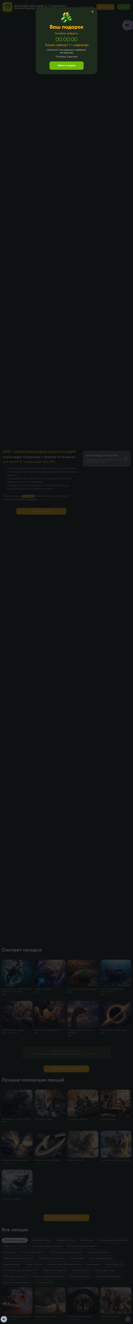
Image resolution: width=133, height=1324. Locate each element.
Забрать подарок (66, 65)
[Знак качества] (4, 1319)
